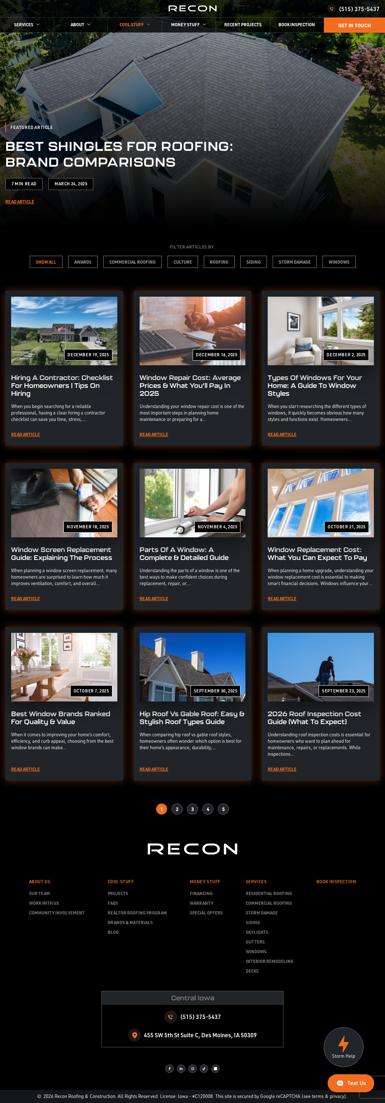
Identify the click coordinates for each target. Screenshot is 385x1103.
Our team (39, 893)
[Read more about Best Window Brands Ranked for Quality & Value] (64, 703)
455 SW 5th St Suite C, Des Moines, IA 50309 (200, 1035)
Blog (113, 932)
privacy (337, 1096)
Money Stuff (205, 881)
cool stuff (131, 24)
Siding (253, 922)
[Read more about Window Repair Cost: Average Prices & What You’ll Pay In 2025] (193, 368)
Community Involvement (57, 913)
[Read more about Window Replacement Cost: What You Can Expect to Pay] (321, 536)
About (77, 24)
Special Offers (206, 913)
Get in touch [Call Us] (354, 25)
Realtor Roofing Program (137, 913)
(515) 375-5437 (200, 1016)
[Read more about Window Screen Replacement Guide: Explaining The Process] (64, 536)
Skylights (257, 932)
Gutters (255, 942)
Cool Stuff (121, 881)
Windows (256, 951)
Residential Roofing (269, 893)
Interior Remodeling (270, 961)
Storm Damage (262, 913)
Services (23, 24)
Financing (201, 893)
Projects (118, 893)
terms (318, 1096)
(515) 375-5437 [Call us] (353, 8)
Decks (252, 971)
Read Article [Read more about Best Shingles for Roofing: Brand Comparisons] (19, 201)
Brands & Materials (130, 922)
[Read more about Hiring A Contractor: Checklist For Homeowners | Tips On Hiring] (64, 368)
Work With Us (44, 903)
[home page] (192, 9)
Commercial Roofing (269, 903)
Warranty (201, 903)
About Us (40, 881)
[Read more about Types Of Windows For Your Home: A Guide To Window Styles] (321, 368)
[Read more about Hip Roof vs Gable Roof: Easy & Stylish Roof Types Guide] (193, 703)
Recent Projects (243, 24)
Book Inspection (296, 24)
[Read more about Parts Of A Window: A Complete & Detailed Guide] (193, 536)
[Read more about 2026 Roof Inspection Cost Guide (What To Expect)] (321, 703)
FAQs (113, 903)
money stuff (185, 24)
